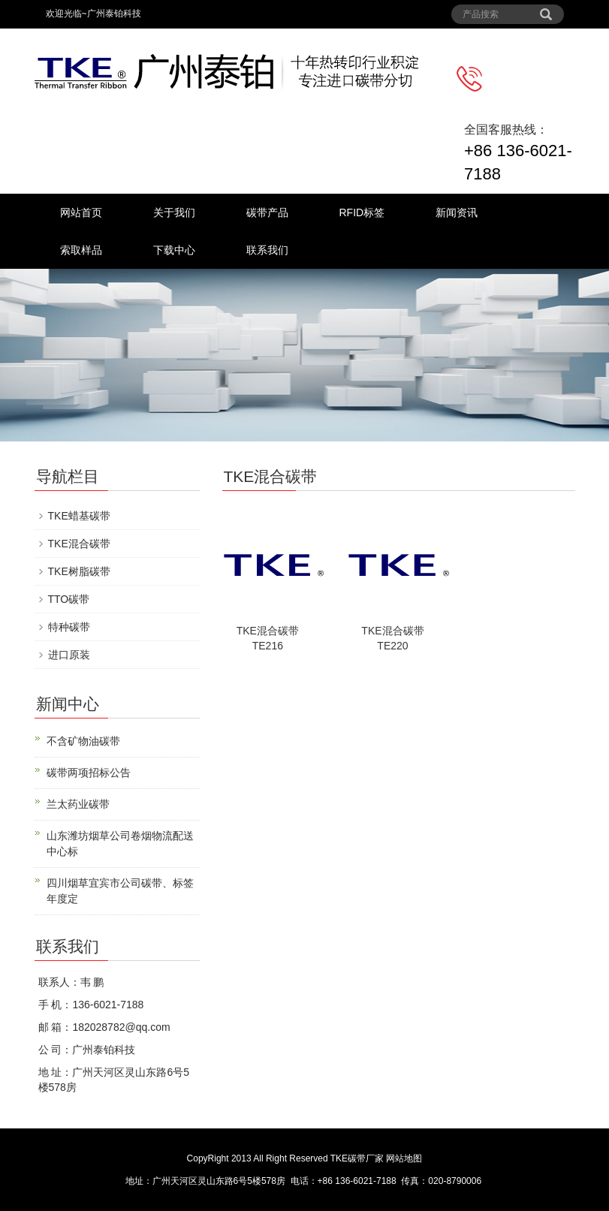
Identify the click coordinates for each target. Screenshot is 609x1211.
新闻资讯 (457, 212)
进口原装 (69, 655)
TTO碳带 (69, 599)
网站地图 (404, 1158)
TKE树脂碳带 (79, 571)
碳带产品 (267, 212)
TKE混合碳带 (79, 544)
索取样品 (81, 250)
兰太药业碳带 (78, 804)
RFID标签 (362, 212)
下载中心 (174, 250)
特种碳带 (69, 627)
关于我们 (174, 212)
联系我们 (267, 250)
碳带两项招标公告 (89, 773)
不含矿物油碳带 (83, 741)
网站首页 (81, 212)
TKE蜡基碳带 (79, 516)
